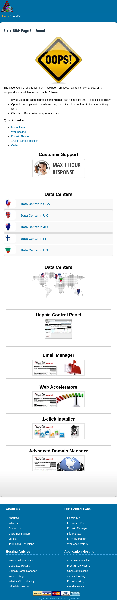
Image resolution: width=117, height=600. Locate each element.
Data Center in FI (33, 238)
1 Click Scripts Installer (24, 140)
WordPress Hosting (78, 560)
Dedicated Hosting (19, 565)
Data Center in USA (35, 204)
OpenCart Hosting (77, 570)
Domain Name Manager (23, 570)
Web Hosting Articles (21, 560)
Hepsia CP (73, 517)
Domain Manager (77, 528)
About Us (14, 517)
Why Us (13, 523)
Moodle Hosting (76, 586)
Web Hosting (16, 576)
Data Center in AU (34, 227)
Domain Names (20, 136)
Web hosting (18, 131)
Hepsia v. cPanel (77, 523)
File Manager (75, 533)
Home (4, 16)
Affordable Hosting (19, 586)
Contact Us (15, 528)
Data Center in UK (34, 215)
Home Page (18, 127)
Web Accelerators (77, 544)
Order (14, 145)
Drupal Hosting (76, 581)
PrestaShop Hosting (79, 565)
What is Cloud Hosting (22, 581)
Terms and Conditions (21, 544)
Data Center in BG (34, 250)
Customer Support (19, 533)
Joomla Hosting (76, 576)
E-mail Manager (76, 538)
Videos (13, 538)
